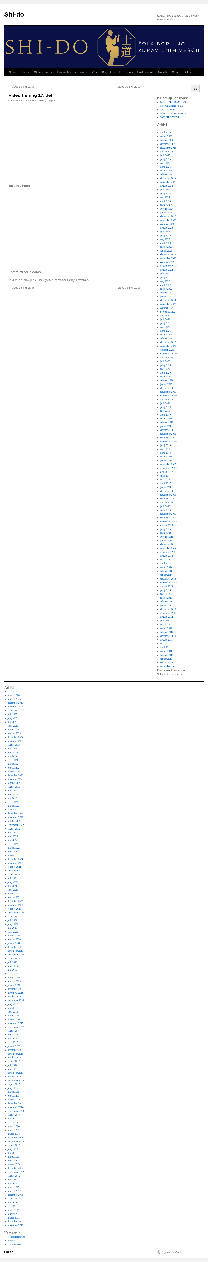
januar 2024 (166, 212)
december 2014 (168, 544)
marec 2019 (166, 418)
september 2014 (168, 551)
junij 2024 (165, 193)
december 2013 (168, 578)
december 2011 (168, 635)
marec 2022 (166, 288)
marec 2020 (166, 376)
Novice (13, 72)
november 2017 (168, 464)
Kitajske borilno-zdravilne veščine (77, 72)
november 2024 (168, 182)
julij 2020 (165, 361)
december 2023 (168, 216)
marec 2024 (166, 204)
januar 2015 (166, 540)
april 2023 (165, 243)
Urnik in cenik (145, 72)
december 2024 (168, 178)
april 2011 (165, 647)
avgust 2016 (166, 502)
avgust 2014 (166, 555)
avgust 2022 (166, 269)
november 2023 (168, 220)
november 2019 (168, 391)
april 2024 (165, 201)
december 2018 (168, 429)
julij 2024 (165, 189)
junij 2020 (165, 365)
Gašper (51, 100)
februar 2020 (167, 380)
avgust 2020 (166, 357)
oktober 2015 (167, 517)
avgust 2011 (166, 639)
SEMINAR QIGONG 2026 (174, 101)
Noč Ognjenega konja (171, 105)
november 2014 (168, 548)
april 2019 (165, 414)
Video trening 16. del (21, 86)
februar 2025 (167, 174)
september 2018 (168, 441)
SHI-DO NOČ (167, 109)
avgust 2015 (166, 525)
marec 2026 (166, 136)
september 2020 (168, 353)
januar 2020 (166, 384)
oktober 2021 (167, 307)
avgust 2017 (166, 471)
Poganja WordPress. (171, 1252)
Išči (195, 88)
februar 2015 (167, 536)
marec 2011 (166, 651)
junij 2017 (165, 475)
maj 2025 (165, 162)
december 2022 (168, 254)
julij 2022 (165, 273)
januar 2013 (166, 605)
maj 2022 (165, 281)
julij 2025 (165, 155)
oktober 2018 (167, 437)
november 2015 (168, 513)
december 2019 (168, 387)
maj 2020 (165, 368)
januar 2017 (166, 487)
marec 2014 (166, 567)
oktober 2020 (167, 349)
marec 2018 (166, 456)
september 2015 (168, 521)
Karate (26, 72)
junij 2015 (165, 529)
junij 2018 (165, 445)
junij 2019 (165, 407)
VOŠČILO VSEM (169, 117)
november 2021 (168, 304)
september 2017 (168, 468)
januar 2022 (166, 296)
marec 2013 (166, 597)
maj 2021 (165, 326)
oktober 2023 (167, 223)
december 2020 (168, 342)
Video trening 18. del (131, 86)
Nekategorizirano (16, 1236)
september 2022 (168, 265)
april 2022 (165, 285)
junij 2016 (165, 510)
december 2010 (168, 662)
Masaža (163, 72)
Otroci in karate (43, 72)
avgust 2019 (166, 399)
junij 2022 (165, 277)
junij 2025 (165, 159)
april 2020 (165, 372)
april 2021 (165, 330)
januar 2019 (166, 426)
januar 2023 (166, 250)
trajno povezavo (79, 280)
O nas (175, 72)
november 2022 (168, 258)
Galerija (188, 72)
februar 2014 (167, 571)
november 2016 (168, 494)
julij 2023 (165, 231)
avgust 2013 (166, 586)
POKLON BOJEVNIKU (173, 113)
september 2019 (168, 395)
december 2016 (168, 490)
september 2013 (168, 582)
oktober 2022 (167, 262)
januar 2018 (166, 460)
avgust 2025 (166, 151)
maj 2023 (165, 239)
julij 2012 (165, 620)
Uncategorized (45, 280)
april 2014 (165, 563)
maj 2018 (165, 449)
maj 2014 (165, 559)
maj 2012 (165, 624)
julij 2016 (165, 506)
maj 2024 (165, 197)
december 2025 (168, 143)
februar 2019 (167, 422)
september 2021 (168, 311)
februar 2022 (167, 292)
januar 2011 (166, 658)
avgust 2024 (166, 185)
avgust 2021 (166, 315)
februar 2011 (166, 654)
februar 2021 (167, 338)
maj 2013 (165, 593)
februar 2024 (167, 208)
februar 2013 (167, 601)
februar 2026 (167, 140)
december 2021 (168, 300)
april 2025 (165, 166)
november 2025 (168, 147)
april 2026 (165, 132)
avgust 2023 (166, 227)
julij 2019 (165, 403)
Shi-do (14, 14)
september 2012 (168, 613)
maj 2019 (165, 410)
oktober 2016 (167, 498)
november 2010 (168, 666)
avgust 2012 (166, 616)
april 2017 (165, 483)
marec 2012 (166, 628)
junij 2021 (165, 323)
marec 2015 (166, 532)
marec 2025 (166, 170)
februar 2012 (167, 632)
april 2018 (165, 452)
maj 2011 (165, 643)
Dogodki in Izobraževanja (117, 72)
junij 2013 (165, 590)
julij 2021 (165, 319)
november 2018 (168, 433)
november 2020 (168, 346)
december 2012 (168, 609)
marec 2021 (166, 334)
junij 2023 (165, 235)
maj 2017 (165, 479)
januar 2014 (166, 574)
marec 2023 (166, 246)
